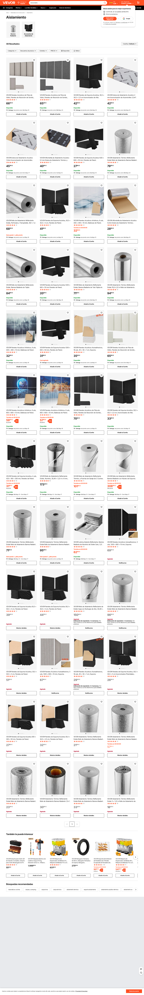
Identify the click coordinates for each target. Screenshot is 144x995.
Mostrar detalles (21, 628)
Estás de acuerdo (134, 991)
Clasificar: (126, 44)
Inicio (7, 12)
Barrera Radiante (13, 35)
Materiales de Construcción (18, 12)
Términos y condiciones (121, 22)
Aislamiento (30, 12)
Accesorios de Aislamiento (28, 35)
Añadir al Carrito (21, 114)
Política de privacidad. (110, 24)
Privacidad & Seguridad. (82, 991)
